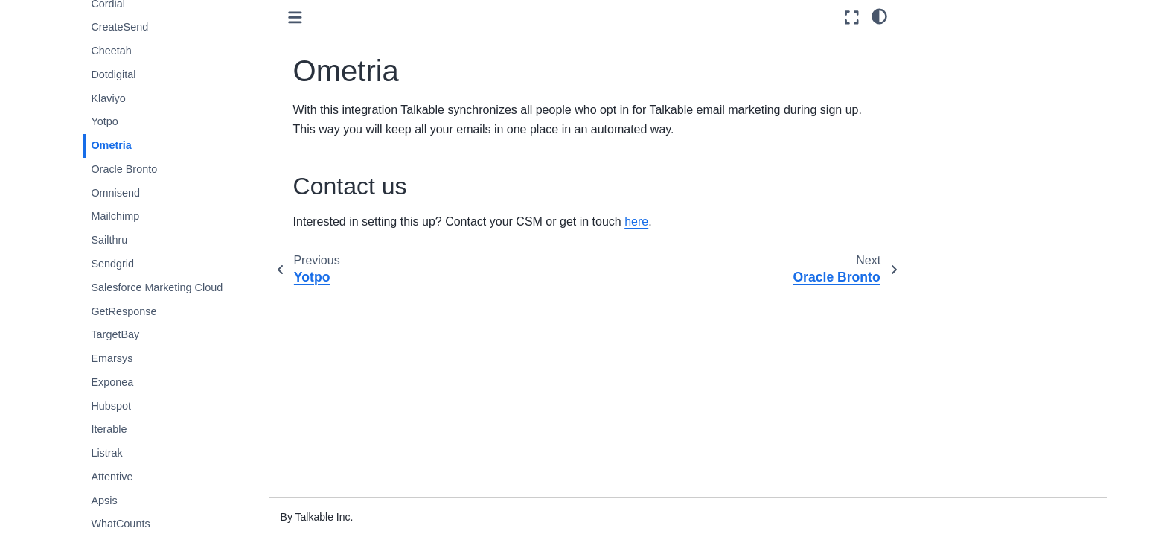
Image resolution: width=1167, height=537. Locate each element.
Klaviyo (108, 98)
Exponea (112, 382)
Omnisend (115, 193)
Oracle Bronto (124, 169)
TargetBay (115, 334)
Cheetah (111, 51)
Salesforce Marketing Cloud (157, 287)
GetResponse (123, 311)
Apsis (104, 500)
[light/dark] (879, 15)
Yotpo (104, 121)
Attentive (111, 477)
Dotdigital (113, 74)
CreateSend (119, 27)
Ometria (111, 145)
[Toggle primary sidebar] (295, 17)
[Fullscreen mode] (852, 17)
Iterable (109, 429)
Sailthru (109, 240)
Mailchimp (115, 216)
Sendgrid (112, 264)
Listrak (106, 453)
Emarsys (111, 358)
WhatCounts (120, 524)
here (636, 221)
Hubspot (111, 406)
